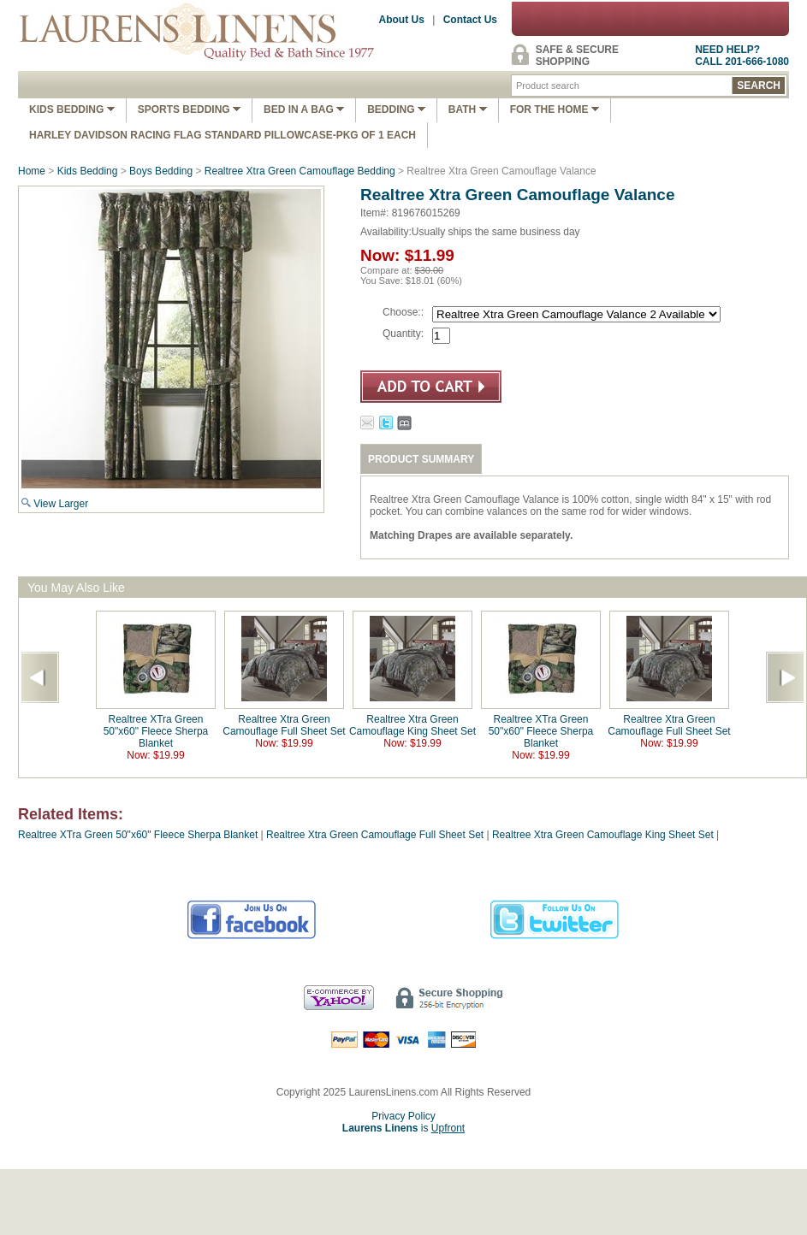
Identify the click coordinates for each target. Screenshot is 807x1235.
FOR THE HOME (554, 109)
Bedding (396, 109)
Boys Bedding (161, 171)
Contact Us (470, 20)
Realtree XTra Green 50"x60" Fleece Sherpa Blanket (156, 731)
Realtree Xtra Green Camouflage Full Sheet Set (284, 725)
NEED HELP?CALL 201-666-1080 (742, 56)
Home (31, 171)
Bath (467, 109)
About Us (401, 20)
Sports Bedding (189, 109)
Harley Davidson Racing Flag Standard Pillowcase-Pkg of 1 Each (222, 135)
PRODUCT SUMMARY (421, 459)
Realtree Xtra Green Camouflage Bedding (300, 171)
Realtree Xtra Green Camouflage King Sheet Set (412, 725)
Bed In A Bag (304, 109)
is (403, 1128)
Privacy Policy (403, 1116)
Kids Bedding (72, 109)
